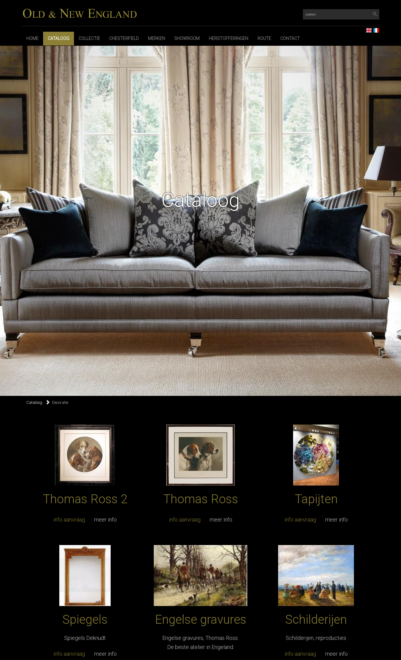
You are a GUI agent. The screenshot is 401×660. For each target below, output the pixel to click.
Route (264, 38)
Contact (290, 38)
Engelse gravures (200, 619)
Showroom (187, 38)
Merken (156, 38)
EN (366, 28)
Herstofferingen (228, 38)
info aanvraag (69, 519)
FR (373, 28)
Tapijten (316, 499)
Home (32, 38)
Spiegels (85, 619)
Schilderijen (316, 619)
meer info (105, 519)
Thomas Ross (200, 499)
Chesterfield (124, 38)
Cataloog (58, 38)
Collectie (89, 38)
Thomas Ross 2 (85, 499)
